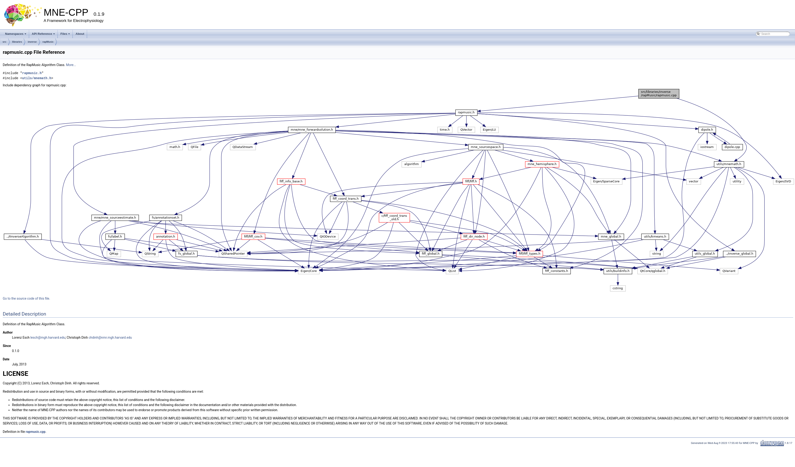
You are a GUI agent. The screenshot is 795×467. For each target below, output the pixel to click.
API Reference (43, 34)
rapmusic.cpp (35, 432)
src (4, 41)
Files (65, 34)
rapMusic (48, 41)
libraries (17, 41)
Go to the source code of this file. (26, 298)
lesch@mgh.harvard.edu (47, 337)
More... (71, 65)
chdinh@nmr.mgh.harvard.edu (110, 337)
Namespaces (15, 34)
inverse (32, 41)
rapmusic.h (32, 73)
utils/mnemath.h (36, 78)
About (80, 34)
